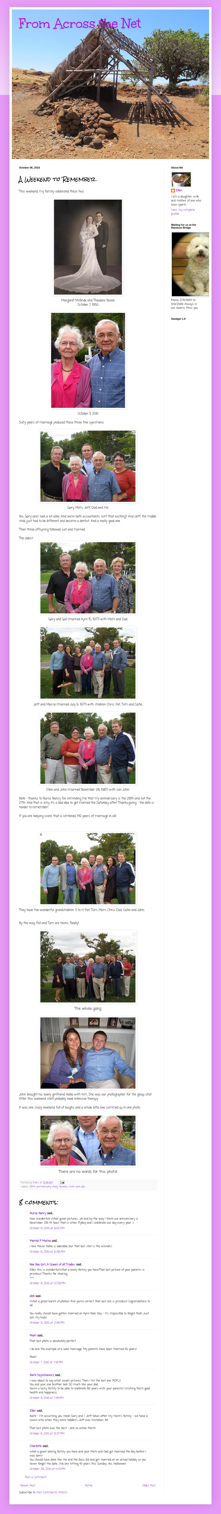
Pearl (33, 1336)
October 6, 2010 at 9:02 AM (47, 1228)
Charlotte (36, 1446)
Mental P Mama (40, 1241)
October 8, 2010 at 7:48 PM (46, 1398)
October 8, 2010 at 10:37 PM (47, 1434)
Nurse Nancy (38, 1213)
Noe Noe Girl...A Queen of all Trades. (52, 1265)
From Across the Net (80, 23)
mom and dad (77, 1187)
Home (88, 1486)
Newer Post (27, 1486)
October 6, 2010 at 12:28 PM (48, 1283)
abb (32, 1296)
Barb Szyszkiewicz (42, 1375)
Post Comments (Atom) (52, 1492)
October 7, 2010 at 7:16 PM (46, 1362)
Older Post (149, 1486)
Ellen (33, 1411)
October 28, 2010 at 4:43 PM (47, 1469)
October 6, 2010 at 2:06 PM (47, 1323)
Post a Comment (36, 1477)
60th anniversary (40, 1187)
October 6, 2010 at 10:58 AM (47, 1252)
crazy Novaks (60, 1187)
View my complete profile (183, 212)
